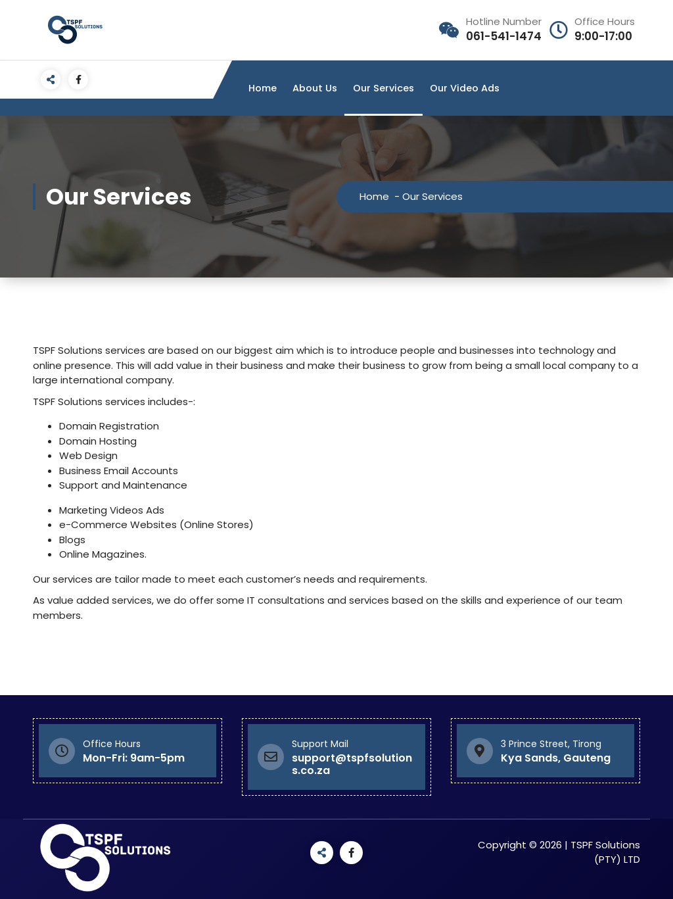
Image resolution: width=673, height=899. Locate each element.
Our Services (383, 88)
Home (262, 88)
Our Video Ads (464, 88)
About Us (314, 88)
